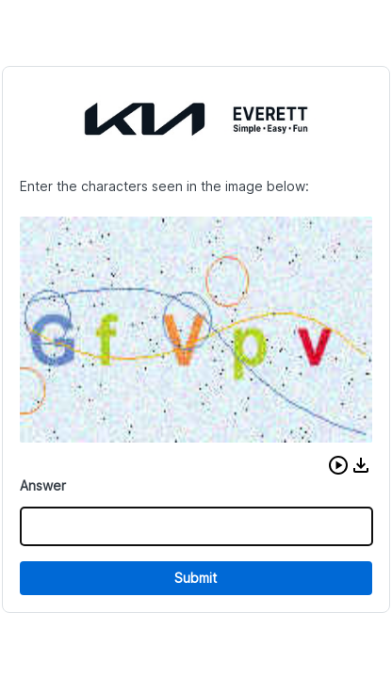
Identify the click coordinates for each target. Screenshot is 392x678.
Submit (195, 578)
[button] (338, 465)
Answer (43, 485)
